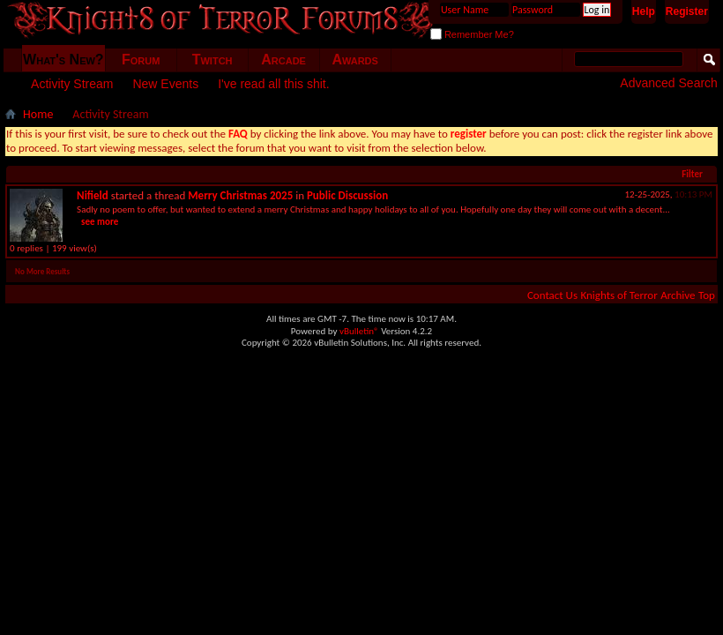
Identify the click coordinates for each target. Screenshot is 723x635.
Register (687, 11)
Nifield (92, 195)
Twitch (212, 59)
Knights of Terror (618, 295)
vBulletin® (359, 331)
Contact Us (552, 295)
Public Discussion (347, 195)
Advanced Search (669, 83)
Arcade (283, 59)
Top (706, 295)
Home (38, 114)
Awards (355, 59)
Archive (677, 295)
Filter (692, 174)
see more (99, 222)
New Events (165, 84)
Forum (141, 59)
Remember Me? (472, 34)
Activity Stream (72, 84)
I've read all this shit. (273, 84)
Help (643, 11)
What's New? (63, 59)
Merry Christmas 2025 (240, 195)
